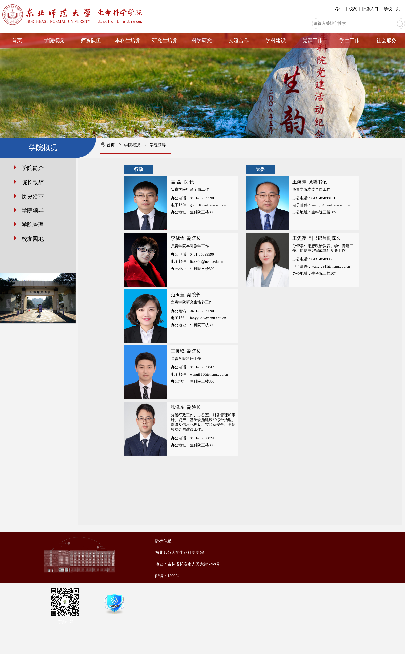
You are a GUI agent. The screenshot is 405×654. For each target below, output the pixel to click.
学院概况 (54, 40)
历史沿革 (33, 196)
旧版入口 (370, 9)
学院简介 (33, 168)
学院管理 (33, 225)
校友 (353, 9)
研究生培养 (164, 40)
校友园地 (33, 239)
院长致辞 (33, 182)
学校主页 (392, 9)
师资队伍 (91, 40)
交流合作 (239, 40)
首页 (17, 40)
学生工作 (349, 40)
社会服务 (386, 40)
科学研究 (202, 40)
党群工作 (312, 40)
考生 (339, 9)
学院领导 (158, 145)
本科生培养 (127, 40)
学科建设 (276, 40)
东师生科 (66, 622)
